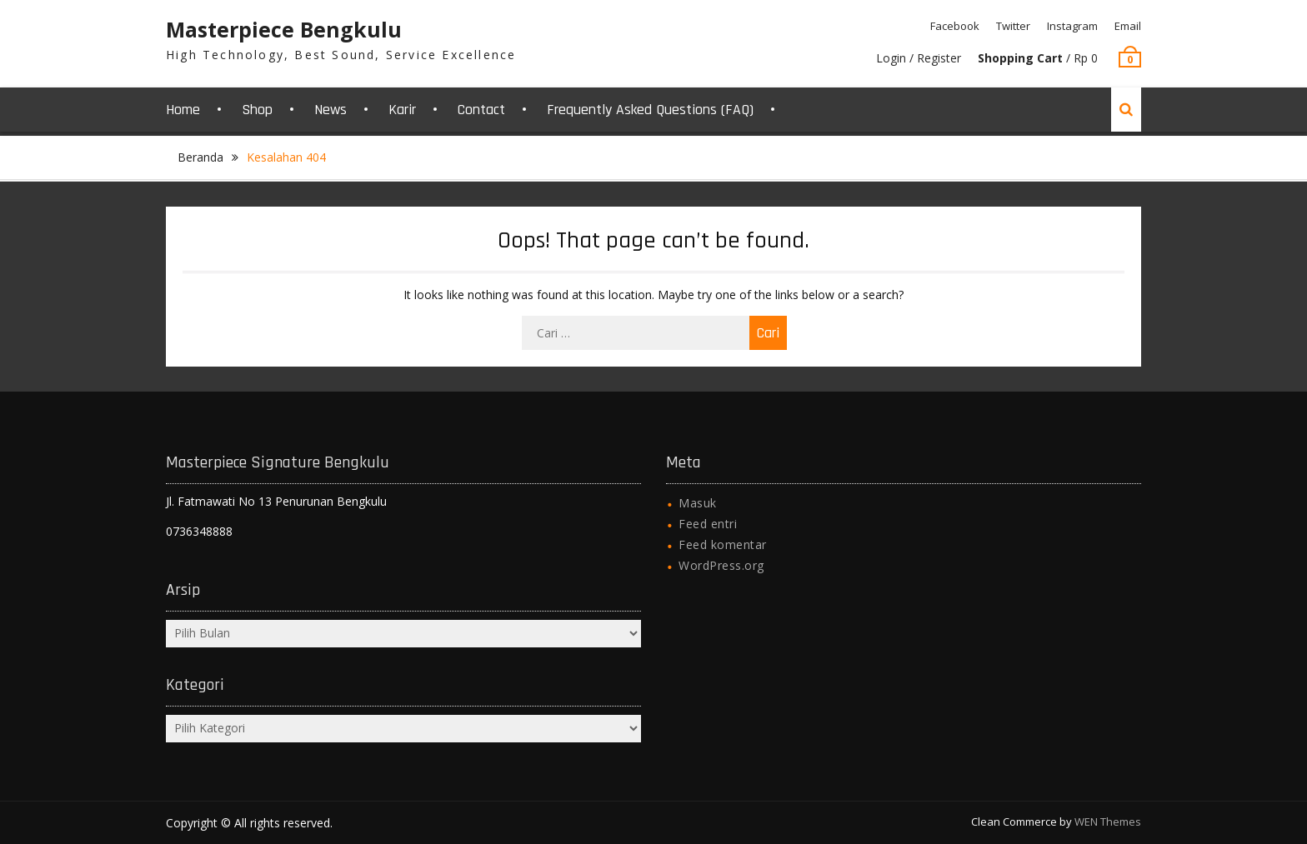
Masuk (698, 503)
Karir (402, 109)
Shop (257, 109)
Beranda (200, 157)
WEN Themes (1107, 821)
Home (183, 109)
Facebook (954, 25)
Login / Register (918, 58)
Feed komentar (723, 544)
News (330, 109)
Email (1127, 25)
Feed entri (708, 524)
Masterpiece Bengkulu (284, 29)
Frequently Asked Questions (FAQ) (650, 109)
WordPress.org (721, 565)
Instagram (1072, 25)
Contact (481, 109)
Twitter (1013, 25)
